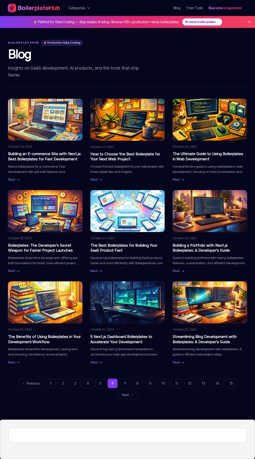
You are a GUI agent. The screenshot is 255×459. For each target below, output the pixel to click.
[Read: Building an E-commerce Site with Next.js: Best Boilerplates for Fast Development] (45, 140)
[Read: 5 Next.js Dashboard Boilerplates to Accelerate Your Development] (127, 323)
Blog (177, 8)
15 (231, 383)
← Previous (31, 383)
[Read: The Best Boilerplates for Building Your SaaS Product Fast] (127, 231)
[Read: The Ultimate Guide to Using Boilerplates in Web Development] (210, 140)
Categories (79, 7)
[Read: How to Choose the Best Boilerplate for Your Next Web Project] (127, 140)
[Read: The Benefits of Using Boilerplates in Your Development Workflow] (45, 323)
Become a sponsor (225, 8)
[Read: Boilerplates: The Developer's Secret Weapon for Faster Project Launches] (45, 231)
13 (203, 383)
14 (217, 383)
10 (163, 383)
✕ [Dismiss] (249, 21)
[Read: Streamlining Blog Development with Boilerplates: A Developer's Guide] (210, 323)
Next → (127, 395)
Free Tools (195, 8)
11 (176, 383)
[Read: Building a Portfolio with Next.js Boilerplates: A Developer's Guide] (210, 231)
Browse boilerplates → (202, 22)
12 (189, 383)
